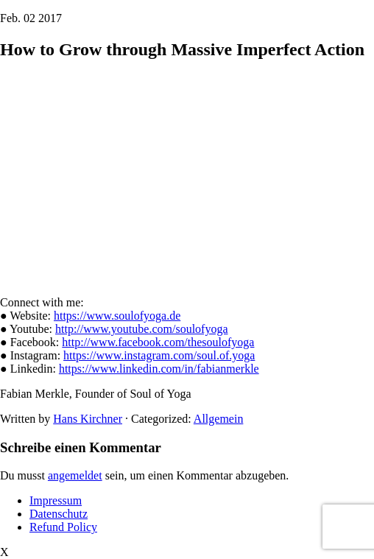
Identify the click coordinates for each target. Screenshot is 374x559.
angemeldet (75, 475)
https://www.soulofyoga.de (117, 315)
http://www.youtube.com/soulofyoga (141, 329)
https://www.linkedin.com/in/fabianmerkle (159, 368)
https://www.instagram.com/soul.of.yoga (159, 355)
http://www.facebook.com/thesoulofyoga (158, 342)
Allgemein (219, 418)
